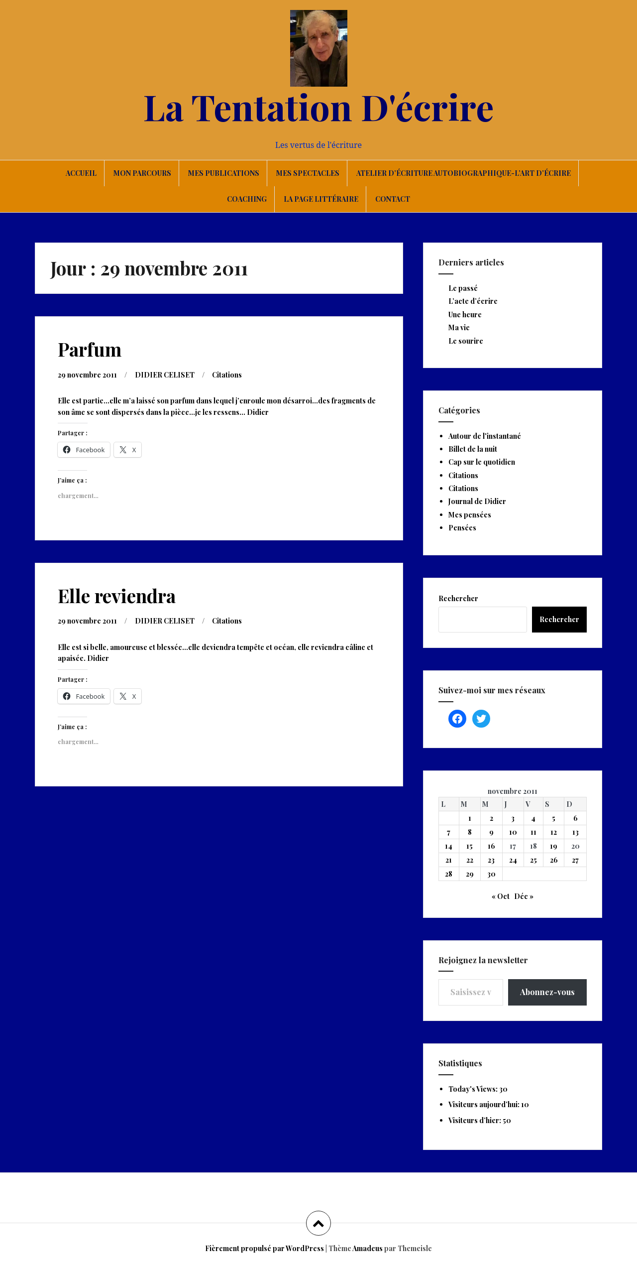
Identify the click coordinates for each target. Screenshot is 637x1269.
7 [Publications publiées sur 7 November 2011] (448, 832)
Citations (227, 375)
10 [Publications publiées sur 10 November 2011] (513, 832)
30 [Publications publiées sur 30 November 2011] (491, 874)
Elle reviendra (117, 595)
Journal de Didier (477, 501)
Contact (392, 199)
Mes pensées (469, 514)
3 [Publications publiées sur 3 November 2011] (513, 818)
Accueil (81, 173)
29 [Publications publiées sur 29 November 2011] (470, 874)
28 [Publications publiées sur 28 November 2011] (448, 874)
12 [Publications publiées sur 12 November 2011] (553, 832)
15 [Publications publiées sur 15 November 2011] (469, 846)
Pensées (462, 527)
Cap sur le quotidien (481, 462)
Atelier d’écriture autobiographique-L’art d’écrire (463, 173)
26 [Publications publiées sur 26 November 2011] (554, 860)
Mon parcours (142, 173)
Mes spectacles (307, 173)
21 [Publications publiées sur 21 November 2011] (448, 860)
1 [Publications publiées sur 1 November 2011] (469, 818)
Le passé (463, 288)
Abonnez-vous (547, 992)
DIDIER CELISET (165, 375)
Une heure (465, 314)
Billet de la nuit (472, 449)
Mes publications (223, 173)
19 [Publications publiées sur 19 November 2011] (553, 846)
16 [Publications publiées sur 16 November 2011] (491, 846)
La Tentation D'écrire (318, 106)
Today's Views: (473, 1089)
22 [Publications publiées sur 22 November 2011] (469, 860)
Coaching (247, 199)
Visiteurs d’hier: (475, 1120)
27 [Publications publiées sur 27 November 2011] (575, 860)
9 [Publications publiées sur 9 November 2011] (491, 832)
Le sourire (465, 341)
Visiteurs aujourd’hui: (484, 1104)
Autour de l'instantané (484, 436)
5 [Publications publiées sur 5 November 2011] (553, 818)
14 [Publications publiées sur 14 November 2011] (448, 846)
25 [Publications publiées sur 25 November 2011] (533, 860)
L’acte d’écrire (473, 301)
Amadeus (367, 1248)
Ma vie (459, 327)
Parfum (89, 349)
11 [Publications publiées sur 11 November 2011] (533, 832)
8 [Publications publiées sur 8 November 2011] (470, 832)
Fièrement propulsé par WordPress (264, 1248)
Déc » (523, 896)
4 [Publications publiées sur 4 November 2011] (533, 818)
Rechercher (458, 598)
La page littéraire (321, 199)
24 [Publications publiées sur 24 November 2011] (513, 860)
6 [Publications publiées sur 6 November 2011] (575, 818)
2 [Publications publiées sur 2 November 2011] (491, 818)
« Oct (501, 896)
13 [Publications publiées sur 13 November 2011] (575, 832)
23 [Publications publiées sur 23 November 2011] (491, 860)
